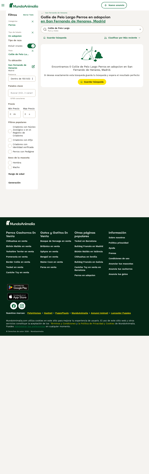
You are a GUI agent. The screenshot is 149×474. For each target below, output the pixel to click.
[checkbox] (10, 85)
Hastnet (48, 451)
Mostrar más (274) (20, 132)
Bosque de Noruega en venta (55, 379)
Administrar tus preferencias (30, 464)
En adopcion (20, 47)
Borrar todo (28, 15)
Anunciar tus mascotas (121, 402)
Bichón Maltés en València (88, 389)
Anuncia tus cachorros (120, 407)
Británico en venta (50, 384)
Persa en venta (48, 405)
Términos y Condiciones (63, 461)
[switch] (22, 65)
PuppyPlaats (62, 451)
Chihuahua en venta (16, 379)
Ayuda (112, 386)
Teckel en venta (14, 405)
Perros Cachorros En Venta (21, 372)
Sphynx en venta (49, 389)
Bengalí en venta (49, 395)
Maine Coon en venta (51, 400)
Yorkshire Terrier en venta (20, 389)
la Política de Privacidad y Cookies (96, 461)
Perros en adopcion (84, 413)
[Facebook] (13, 444)
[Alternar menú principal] (3, 5)
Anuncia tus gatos (118, 412)
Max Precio (29, 186)
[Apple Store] (17, 434)
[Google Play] (17, 425)
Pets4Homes (34, 451)
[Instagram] (21, 444)
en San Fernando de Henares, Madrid (73, 21)
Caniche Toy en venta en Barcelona (87, 407)
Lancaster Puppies (121, 451)
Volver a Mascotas (18, 21)
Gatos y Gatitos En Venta (54, 372)
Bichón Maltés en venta (18, 384)
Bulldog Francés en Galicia (88, 400)
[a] (29, 192)
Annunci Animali (99, 451)
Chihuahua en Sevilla (85, 395)
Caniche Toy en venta (17, 410)
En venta (15, 39)
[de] (14, 192)
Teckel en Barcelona (85, 379)
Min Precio (13, 186)
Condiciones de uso (119, 396)
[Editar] (33, 144)
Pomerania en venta (17, 395)
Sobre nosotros (117, 376)
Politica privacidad (118, 381)
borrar (30, 71)
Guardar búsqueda (54, 37)
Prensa (112, 391)
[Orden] (122, 38)
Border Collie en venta (18, 400)
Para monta (17, 54)
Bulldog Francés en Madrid (88, 384)
